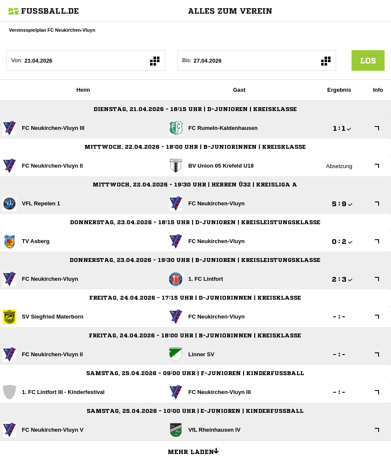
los (368, 60)
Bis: (187, 60)
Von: (16, 60)
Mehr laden (196, 450)
